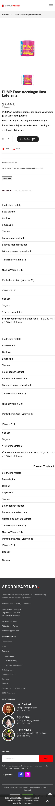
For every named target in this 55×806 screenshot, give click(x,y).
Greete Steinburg (11, 661)
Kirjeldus (7, 191)
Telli (46, 758)
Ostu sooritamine (8, 675)
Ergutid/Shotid (37, 168)
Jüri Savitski (24, 704)
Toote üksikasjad (23, 191)
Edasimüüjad (7, 642)
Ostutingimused (8, 670)
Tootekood (6, 163)
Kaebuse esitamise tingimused (13, 688)
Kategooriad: (7, 168)
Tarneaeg (5, 679)
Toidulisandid (25, 168)
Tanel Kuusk (24, 729)
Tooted (16, 168)
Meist (4, 646)
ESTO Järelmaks (8, 693)
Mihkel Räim (9, 656)
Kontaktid (5, 684)
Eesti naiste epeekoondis (14, 665)
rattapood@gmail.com (10, 631)
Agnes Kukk (23, 717)
